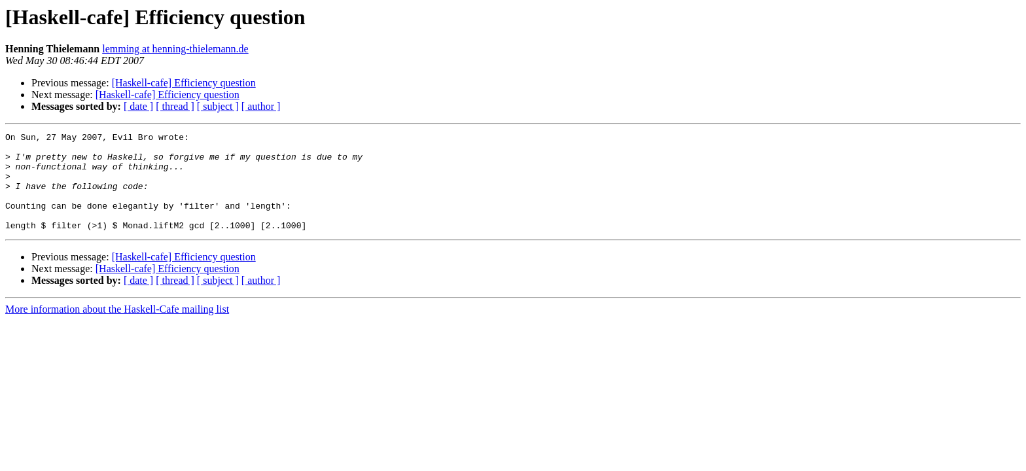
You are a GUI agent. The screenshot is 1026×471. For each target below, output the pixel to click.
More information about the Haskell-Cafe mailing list (117, 328)
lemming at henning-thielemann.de (175, 48)
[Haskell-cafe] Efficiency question (184, 82)
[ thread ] (175, 106)
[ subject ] (218, 106)
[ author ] (261, 106)
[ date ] (138, 106)
